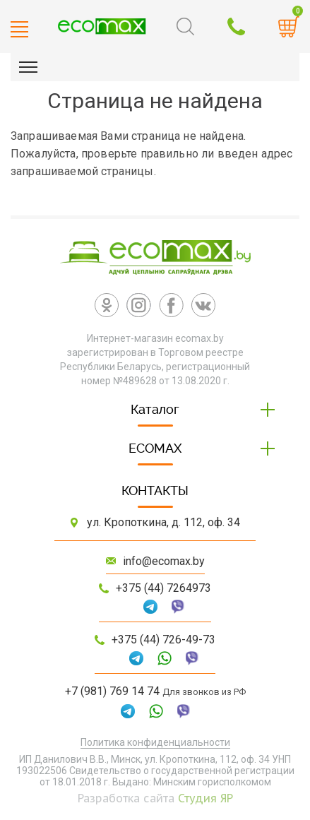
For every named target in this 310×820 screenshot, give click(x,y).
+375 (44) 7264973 (163, 588)
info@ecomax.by (164, 561)
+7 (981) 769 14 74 (112, 691)
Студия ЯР (205, 798)
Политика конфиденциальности (155, 742)
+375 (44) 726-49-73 (163, 639)
